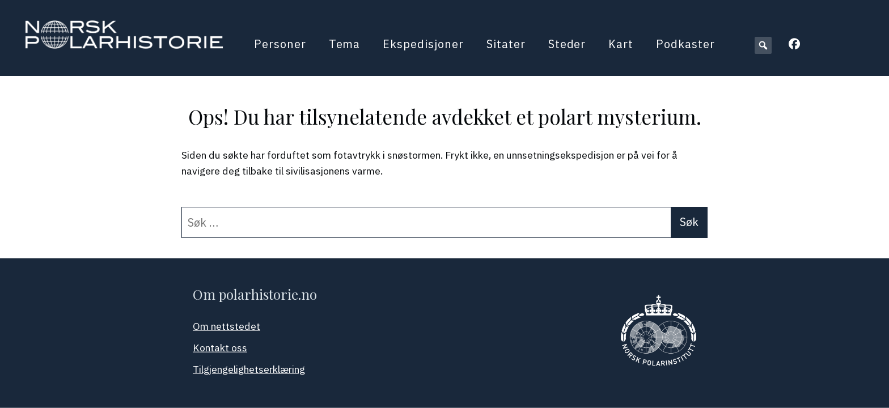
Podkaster (685, 44)
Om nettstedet (226, 326)
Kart (620, 44)
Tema (345, 44)
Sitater (506, 44)
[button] (763, 45)
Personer (280, 44)
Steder (567, 44)
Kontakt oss (220, 347)
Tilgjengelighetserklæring (249, 369)
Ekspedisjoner (423, 44)
